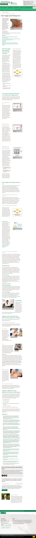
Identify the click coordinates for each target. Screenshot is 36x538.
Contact (19, 9)
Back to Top (33, 514)
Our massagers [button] (10, 7)
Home (1, 7)
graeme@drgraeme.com (28, 3)
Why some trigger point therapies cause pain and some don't (10, 36)
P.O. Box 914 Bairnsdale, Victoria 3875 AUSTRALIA (6, 524)
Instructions (22, 7)
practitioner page (10, 313)
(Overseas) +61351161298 (29, 2)
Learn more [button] (22, 536)
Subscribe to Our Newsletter (6, 527)
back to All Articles (5, 12)
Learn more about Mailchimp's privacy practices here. (14, 488)
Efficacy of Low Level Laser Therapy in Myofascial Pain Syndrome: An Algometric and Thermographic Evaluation (11, 453)
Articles (34, 7)
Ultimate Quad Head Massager (13, 297)
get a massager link (8, 276)
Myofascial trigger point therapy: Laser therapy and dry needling (11, 417)
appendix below (5, 154)
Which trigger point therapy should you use (7, 39)
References (3, 44)
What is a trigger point (5, 37)
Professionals (4, 41)
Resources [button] (5, 7)
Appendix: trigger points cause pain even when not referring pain (10, 43)
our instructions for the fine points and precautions (9, 287)
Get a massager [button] (16, 7)
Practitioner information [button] (28, 7)
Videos (16, 9)
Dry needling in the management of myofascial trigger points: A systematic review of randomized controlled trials (11, 446)
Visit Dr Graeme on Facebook (29, 4)
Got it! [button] (34, 536)
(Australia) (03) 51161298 (28, 1)
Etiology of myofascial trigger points (14, 463)
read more (20, 502)
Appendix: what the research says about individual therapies (9, 42)
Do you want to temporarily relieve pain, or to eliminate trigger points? (11, 38)
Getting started (4, 40)
